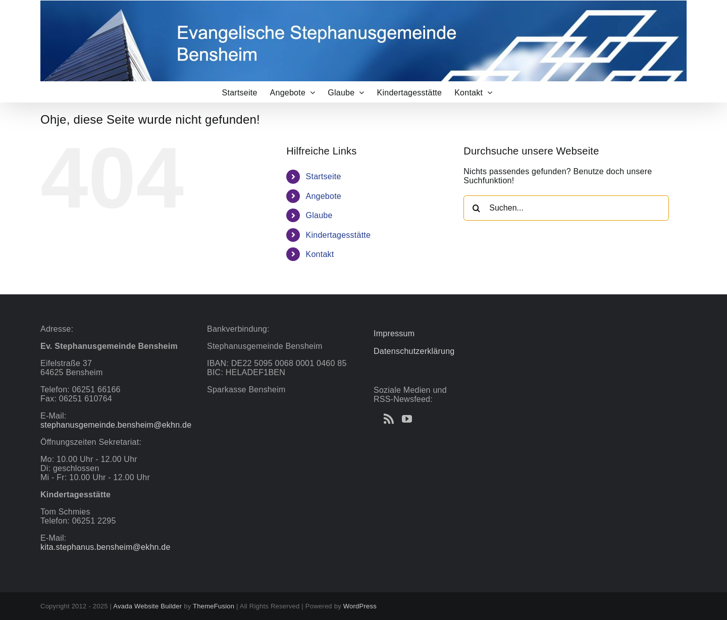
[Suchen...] (566, 208)
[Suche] (476, 208)
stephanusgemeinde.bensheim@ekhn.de (115, 425)
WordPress (360, 606)
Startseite (323, 176)
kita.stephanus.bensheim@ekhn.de (105, 547)
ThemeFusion (213, 606)
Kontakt (320, 254)
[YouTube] (407, 419)
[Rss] (389, 419)
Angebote (323, 196)
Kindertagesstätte (338, 235)
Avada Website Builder (147, 606)
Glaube (319, 215)
